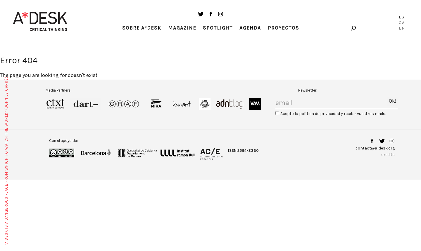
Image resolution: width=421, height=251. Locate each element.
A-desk (40, 21)
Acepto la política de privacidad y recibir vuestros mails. (333, 113)
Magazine (182, 28)
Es (402, 17)
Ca (402, 22)
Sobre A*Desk (141, 28)
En (402, 28)
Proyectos (283, 28)
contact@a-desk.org (375, 148)
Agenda (250, 28)
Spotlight (218, 28)
